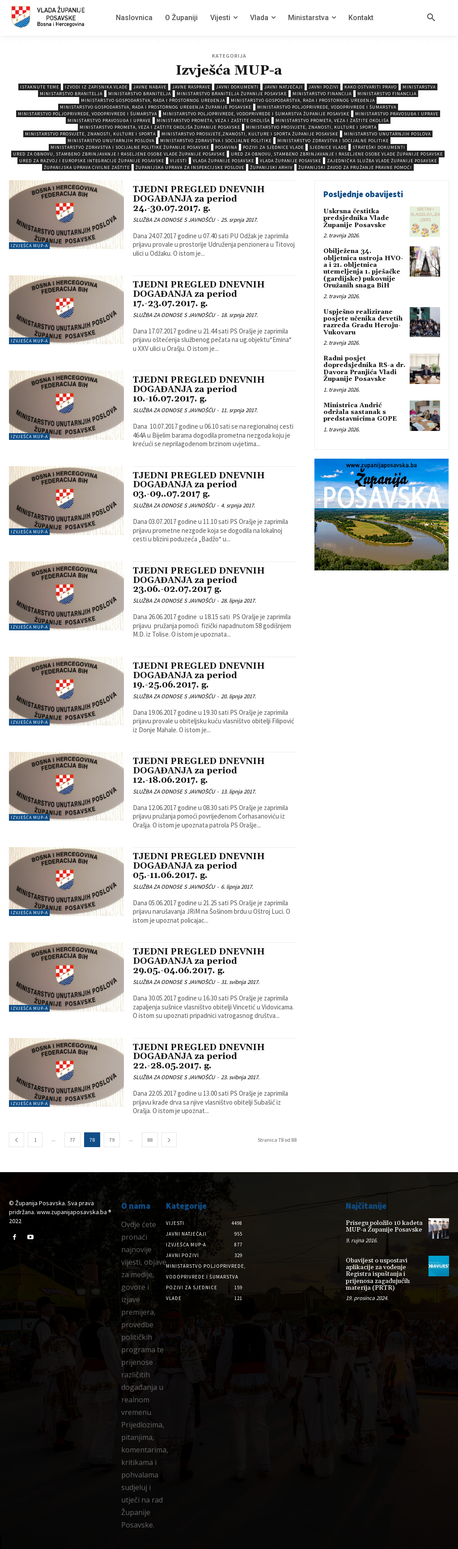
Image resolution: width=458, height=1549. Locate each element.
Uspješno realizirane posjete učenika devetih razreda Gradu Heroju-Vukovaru (363, 322)
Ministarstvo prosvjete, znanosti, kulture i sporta (311, 127)
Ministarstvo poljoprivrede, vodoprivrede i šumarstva (326, 107)
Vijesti (178, 160)
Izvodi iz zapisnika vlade (96, 87)
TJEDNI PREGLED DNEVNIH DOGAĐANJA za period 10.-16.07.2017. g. (199, 389)
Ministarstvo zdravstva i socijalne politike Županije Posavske (130, 147)
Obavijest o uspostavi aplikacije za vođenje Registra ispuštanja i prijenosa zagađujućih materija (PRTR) (378, 1274)
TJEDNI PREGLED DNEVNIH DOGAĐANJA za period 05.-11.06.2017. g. (199, 866)
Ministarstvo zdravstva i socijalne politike (215, 140)
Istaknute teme (39, 87)
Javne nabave (149, 87)
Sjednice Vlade (328, 147)
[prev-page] (16, 1139)
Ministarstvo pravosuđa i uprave (396, 113)
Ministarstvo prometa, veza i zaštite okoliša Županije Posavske (160, 127)
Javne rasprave (191, 87)
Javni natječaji (284, 87)
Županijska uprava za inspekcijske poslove (190, 167)
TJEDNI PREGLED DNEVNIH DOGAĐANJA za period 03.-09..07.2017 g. (199, 485)
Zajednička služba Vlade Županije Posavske (382, 160)
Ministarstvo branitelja (71, 93)
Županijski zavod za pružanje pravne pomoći (355, 167)
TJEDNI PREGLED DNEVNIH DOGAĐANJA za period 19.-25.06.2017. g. (199, 675)
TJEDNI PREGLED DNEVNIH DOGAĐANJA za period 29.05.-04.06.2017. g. (199, 961)
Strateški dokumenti (379, 147)
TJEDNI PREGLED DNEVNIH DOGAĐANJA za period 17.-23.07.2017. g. (199, 294)
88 (150, 1139)
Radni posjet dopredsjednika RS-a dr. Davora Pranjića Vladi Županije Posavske (364, 369)
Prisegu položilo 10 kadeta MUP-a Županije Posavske (384, 1226)
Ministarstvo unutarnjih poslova (387, 134)
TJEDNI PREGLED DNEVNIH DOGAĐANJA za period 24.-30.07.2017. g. (199, 199)
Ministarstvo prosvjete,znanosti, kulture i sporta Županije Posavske (250, 134)
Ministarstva (419, 87)
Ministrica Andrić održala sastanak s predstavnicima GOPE (360, 412)
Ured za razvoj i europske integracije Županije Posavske (91, 160)
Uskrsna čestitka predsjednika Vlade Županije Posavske (356, 218)
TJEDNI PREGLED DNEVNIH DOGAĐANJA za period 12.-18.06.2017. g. (199, 770)
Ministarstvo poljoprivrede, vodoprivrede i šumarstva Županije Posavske (256, 113)
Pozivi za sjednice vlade (273, 147)
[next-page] (169, 1139)
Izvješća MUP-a (29, 246)
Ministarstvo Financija (322, 93)
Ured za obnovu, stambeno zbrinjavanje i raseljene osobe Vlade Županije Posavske (119, 154)
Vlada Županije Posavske (223, 160)
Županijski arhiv (271, 167)
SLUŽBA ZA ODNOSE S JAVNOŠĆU (174, 220)
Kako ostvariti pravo (371, 87)
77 (72, 1139)
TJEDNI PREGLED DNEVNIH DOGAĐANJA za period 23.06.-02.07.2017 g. (199, 580)
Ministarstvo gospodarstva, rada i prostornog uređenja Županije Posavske (155, 107)
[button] (431, 18)
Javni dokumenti (237, 87)
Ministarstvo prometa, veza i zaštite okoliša (213, 120)
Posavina (226, 147)
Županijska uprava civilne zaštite (86, 167)
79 (111, 1139)
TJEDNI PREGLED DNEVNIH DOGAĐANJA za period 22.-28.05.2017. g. (199, 1057)
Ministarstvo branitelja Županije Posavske (231, 93)
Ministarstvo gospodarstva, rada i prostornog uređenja (153, 100)
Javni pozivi (323, 87)
